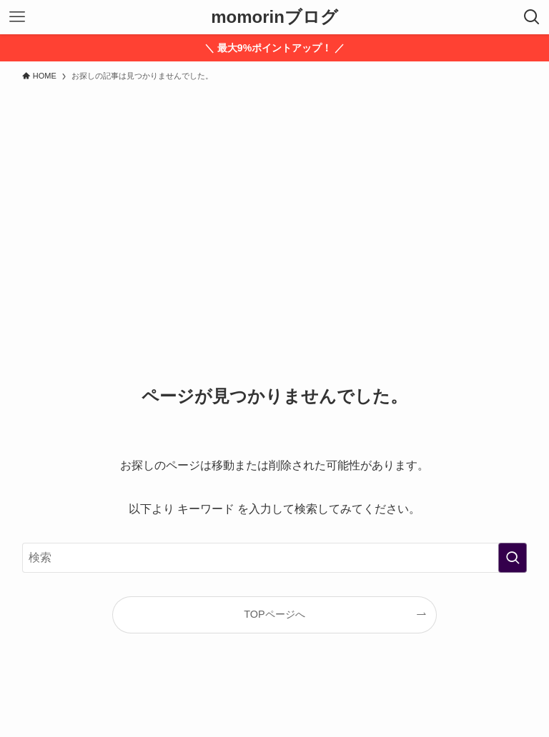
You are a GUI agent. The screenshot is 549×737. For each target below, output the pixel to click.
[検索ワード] (275, 558)
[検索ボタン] (532, 17)
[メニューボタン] (17, 17)
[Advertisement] (274, 196)
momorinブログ (274, 17)
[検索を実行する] (512, 558)
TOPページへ (274, 614)
